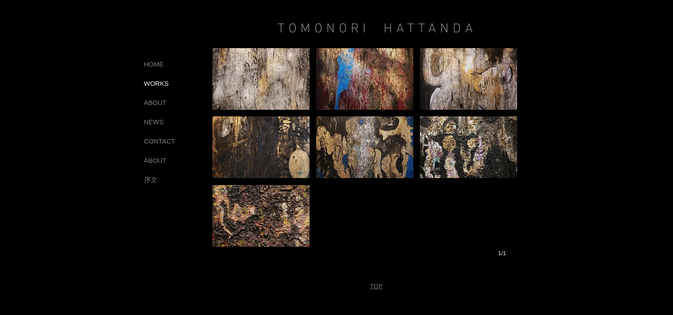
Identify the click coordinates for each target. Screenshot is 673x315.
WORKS (156, 83)
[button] (261, 79)
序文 (150, 179)
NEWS (154, 122)
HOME (154, 64)
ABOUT (155, 102)
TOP (376, 285)
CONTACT (159, 141)
